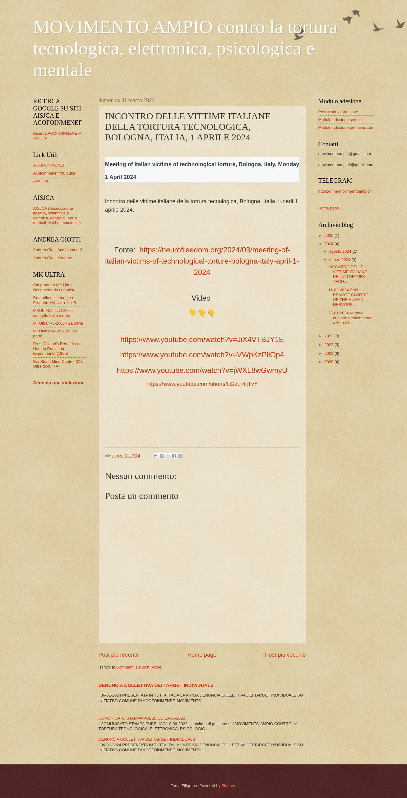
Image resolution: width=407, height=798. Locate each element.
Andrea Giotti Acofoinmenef (57, 249)
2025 (329, 235)
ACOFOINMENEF (49, 165)
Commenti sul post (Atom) (139, 667)
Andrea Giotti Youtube (52, 258)
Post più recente (119, 655)
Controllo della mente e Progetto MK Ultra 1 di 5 (54, 300)
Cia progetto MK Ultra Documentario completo (54, 287)
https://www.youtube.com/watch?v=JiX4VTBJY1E (202, 339)
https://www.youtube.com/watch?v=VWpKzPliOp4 (202, 354)
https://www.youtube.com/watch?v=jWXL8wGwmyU (202, 370)
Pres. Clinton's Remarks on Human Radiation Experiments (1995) (57, 348)
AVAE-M (40, 181)
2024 (329, 244)
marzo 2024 (340, 259)
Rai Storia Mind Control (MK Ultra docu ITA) (58, 363)
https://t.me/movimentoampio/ (344, 191)
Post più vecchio (285, 655)
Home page (201, 655)
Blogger (228, 785)
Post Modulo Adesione (338, 112)
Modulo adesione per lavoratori (345, 127)
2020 (329, 361)
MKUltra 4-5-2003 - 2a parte (58, 323)
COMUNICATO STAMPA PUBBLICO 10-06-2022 (142, 718)
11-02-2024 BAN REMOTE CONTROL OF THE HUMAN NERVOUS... (349, 297)
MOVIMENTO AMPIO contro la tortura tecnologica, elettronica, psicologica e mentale (185, 48)
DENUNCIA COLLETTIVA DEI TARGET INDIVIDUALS (156, 685)
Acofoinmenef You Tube (54, 173)
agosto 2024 (340, 251)
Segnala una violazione (59, 382)
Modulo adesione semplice (342, 119)
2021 (329, 353)
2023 (329, 336)
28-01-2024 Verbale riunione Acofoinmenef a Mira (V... (350, 318)
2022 (329, 344)
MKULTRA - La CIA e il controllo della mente (53, 312)
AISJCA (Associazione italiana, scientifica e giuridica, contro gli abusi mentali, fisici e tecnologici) (57, 215)
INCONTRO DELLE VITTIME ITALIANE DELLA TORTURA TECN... (348, 274)
